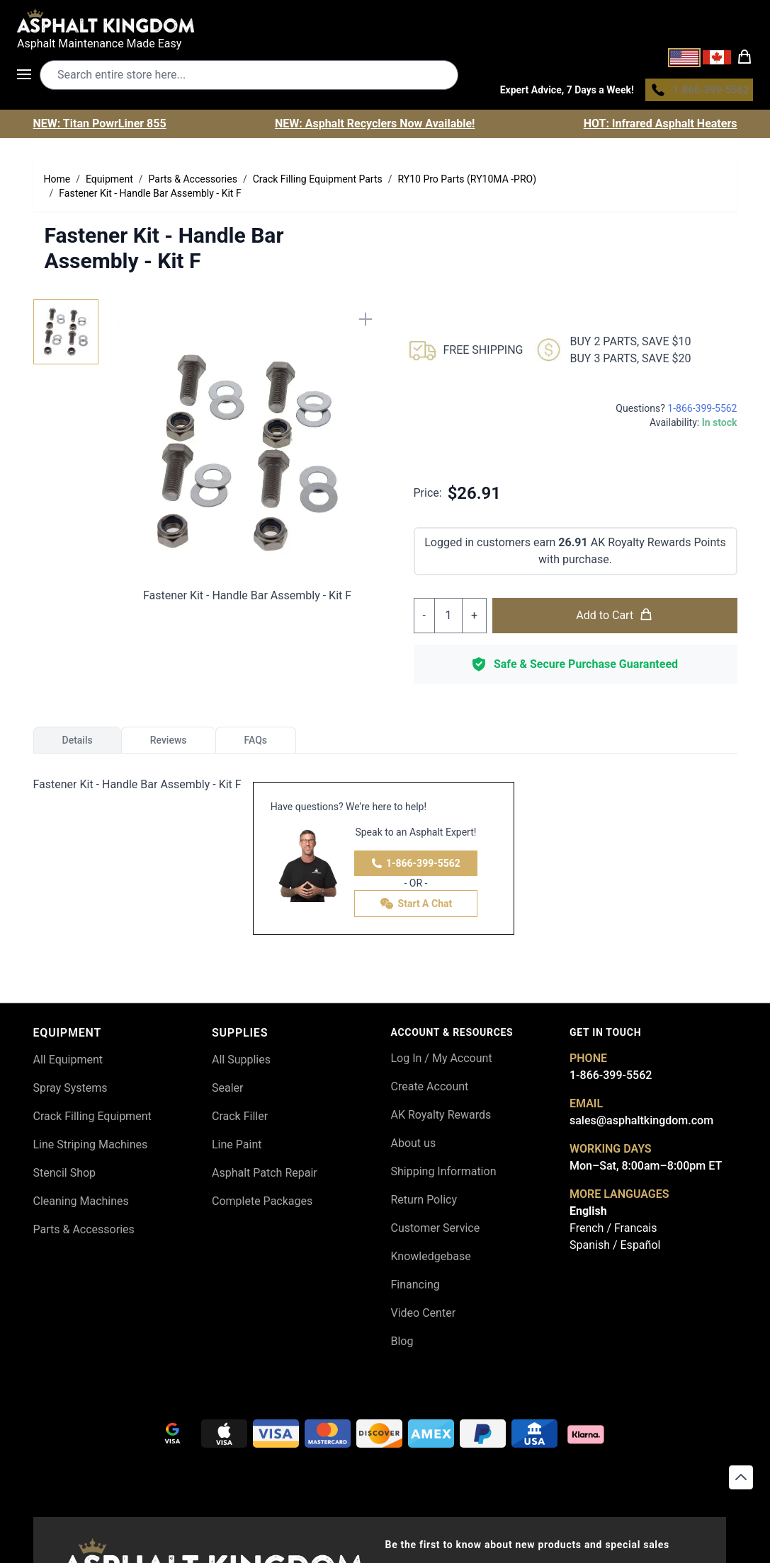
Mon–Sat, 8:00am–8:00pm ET (646, 1169)
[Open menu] (28, 76)
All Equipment (68, 1063)
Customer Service (435, 1231)
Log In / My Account (441, 1061)
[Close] (365, 323)
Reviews (168, 743)
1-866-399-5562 (415, 866)
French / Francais (613, 1231)
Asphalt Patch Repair (264, 1176)
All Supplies (241, 1063)
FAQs (256, 743)
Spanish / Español (615, 1248)
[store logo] (385, 20)
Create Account (430, 1090)
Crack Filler (240, 1119)
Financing (415, 1288)
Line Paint (236, 1148)
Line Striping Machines (90, 1148)
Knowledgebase (431, 1260)
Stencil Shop (64, 1176)
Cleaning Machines (81, 1204)
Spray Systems (70, 1091)
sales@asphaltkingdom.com (641, 1124)
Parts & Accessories (84, 1233)
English (588, 1214)
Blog (402, 1344)
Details (77, 743)
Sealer (227, 1091)
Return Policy (424, 1203)
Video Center (423, 1316)
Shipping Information (444, 1175)
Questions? (676, 411)
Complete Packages (262, 1204)
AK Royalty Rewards (441, 1118)
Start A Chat (416, 907)
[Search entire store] (249, 77)
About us (413, 1146)
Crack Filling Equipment (92, 1119)
